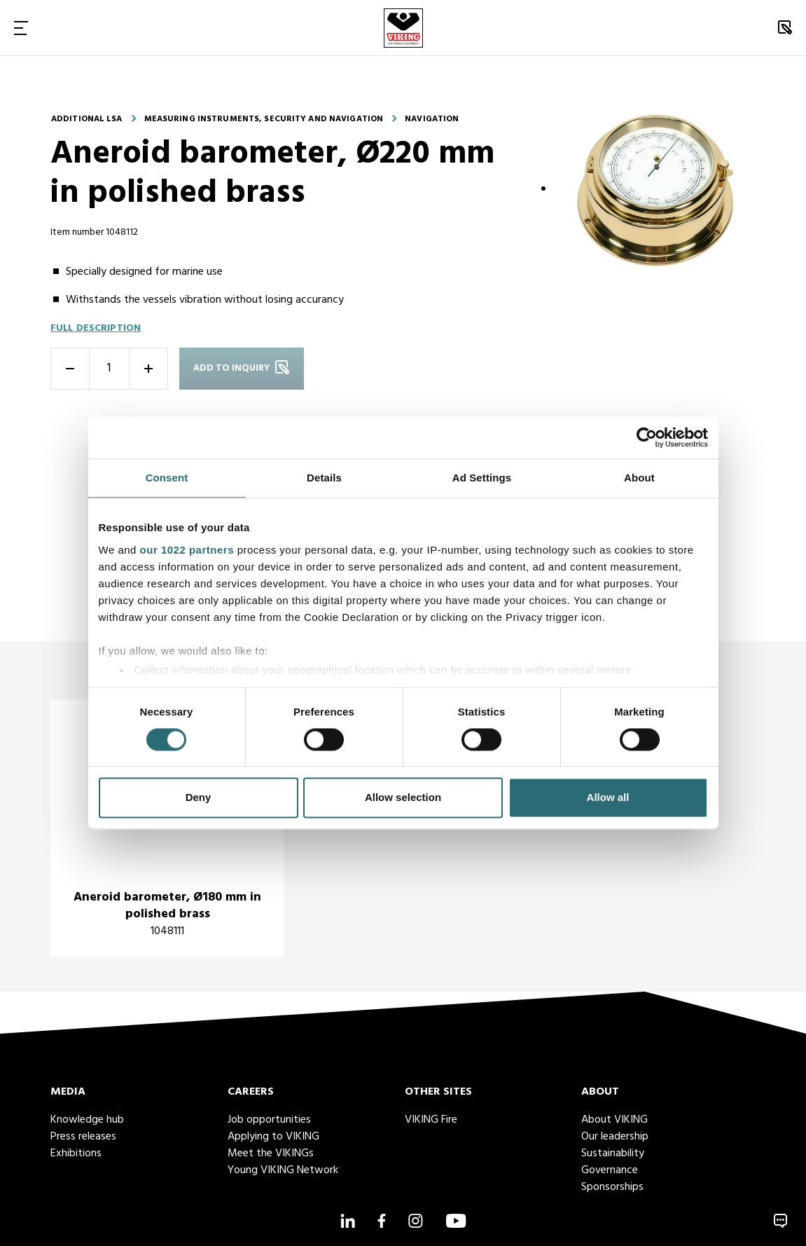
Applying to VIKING (273, 1137)
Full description (95, 328)
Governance (609, 1170)
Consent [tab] (167, 478)
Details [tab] (324, 478)
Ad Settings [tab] (481, 478)
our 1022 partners (187, 550)
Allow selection (403, 798)
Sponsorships (612, 1187)
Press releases (83, 1137)
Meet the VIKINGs (271, 1153)
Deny (198, 798)
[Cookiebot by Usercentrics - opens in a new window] (646, 437)
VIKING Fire (431, 1120)
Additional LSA (87, 119)
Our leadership (614, 1137)
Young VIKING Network (283, 1170)
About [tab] (639, 478)
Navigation (432, 119)
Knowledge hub (87, 1120)
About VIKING (614, 1120)
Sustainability (612, 1153)
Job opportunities (269, 1120)
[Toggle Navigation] (21, 27)
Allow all (608, 798)
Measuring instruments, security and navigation (264, 119)
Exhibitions (76, 1153)
